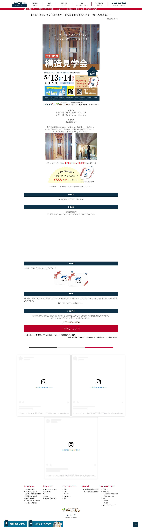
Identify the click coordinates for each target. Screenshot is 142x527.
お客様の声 (85, 486)
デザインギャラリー (69, 486)
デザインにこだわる (31, 491)
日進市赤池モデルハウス (111, 494)
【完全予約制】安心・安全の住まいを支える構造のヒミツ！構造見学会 (92, 337)
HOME (28, 9)
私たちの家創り (29, 486)
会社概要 (105, 489)
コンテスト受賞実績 (31, 503)
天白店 (106, 500)
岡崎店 (106, 503)
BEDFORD (48, 491)
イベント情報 (37, 9)
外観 (65, 489)
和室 (65, 498)
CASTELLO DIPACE (50, 489)
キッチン (66, 494)
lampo (46, 494)
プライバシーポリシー (109, 505)
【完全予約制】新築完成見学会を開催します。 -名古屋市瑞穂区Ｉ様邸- (50, 335)
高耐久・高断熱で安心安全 (33, 494)
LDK (65, 491)
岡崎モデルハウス (109, 496)
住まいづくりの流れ (50, 498)
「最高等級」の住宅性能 (33, 500)
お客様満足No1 (30, 498)
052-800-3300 (71, 322)
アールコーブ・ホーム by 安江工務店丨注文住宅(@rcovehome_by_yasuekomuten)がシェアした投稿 (50, 413)
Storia (46, 496)
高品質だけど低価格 (31, 496)
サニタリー (67, 496)
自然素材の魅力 (30, 489)
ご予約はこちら (71, 329)
